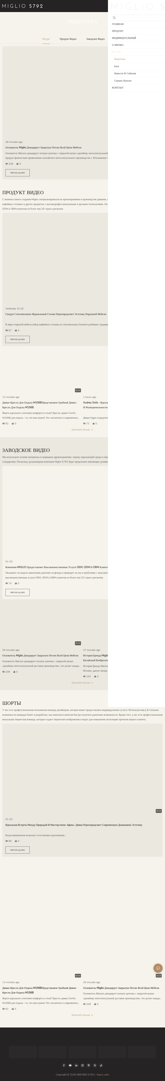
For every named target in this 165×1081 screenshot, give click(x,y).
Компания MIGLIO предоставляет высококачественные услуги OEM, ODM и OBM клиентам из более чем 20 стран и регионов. (78, 567)
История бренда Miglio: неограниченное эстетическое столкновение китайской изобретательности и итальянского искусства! (122, 658)
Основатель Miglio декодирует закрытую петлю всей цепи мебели (43, 147)
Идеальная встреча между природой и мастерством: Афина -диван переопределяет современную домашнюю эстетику (73, 825)
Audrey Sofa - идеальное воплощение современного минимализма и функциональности (121, 405)
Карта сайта (103, 1075)
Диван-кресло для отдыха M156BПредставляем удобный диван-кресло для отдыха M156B (39, 405)
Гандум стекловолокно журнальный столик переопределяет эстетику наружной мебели (55, 314)
